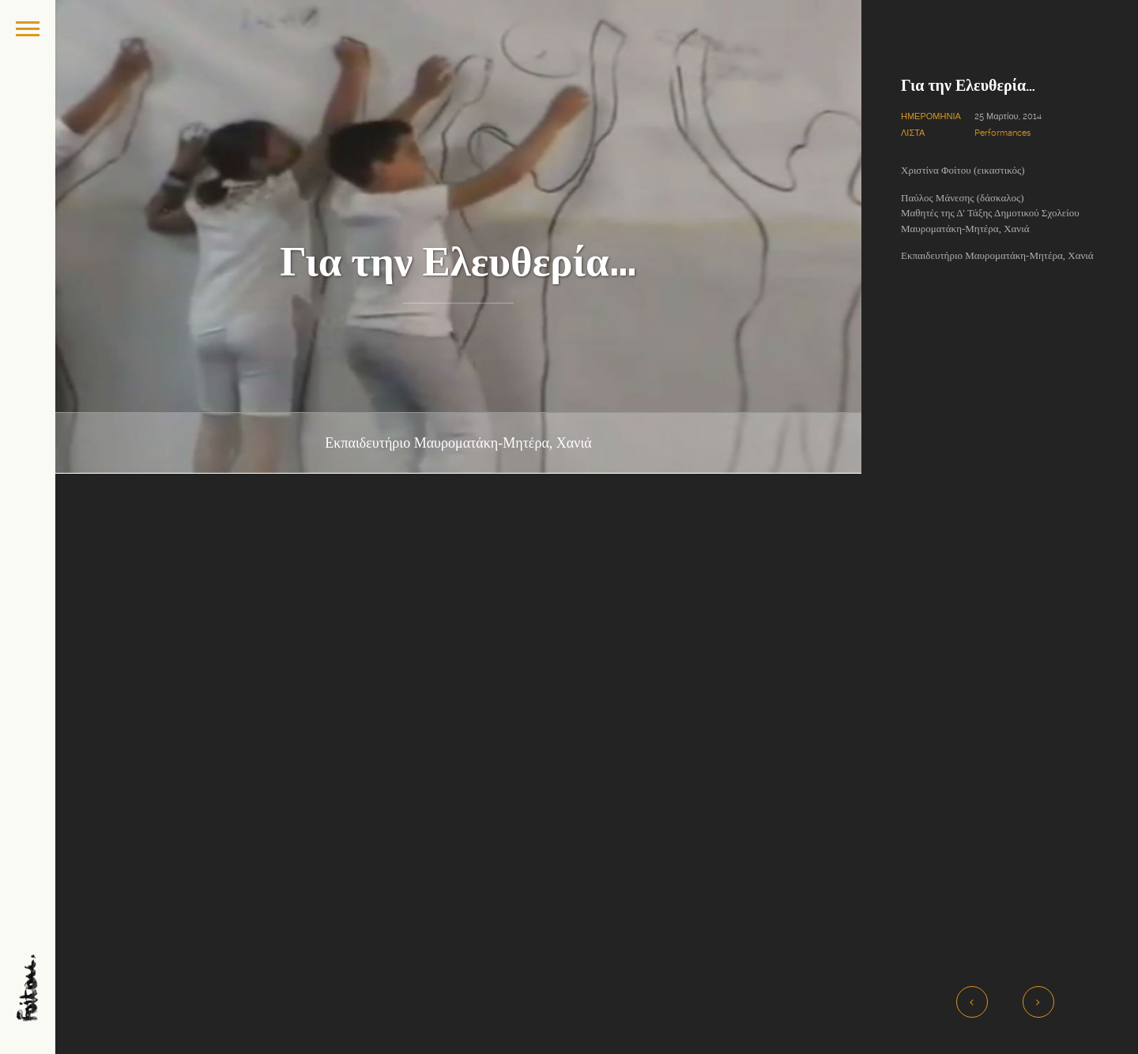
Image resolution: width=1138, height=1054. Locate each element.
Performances (1002, 133)
